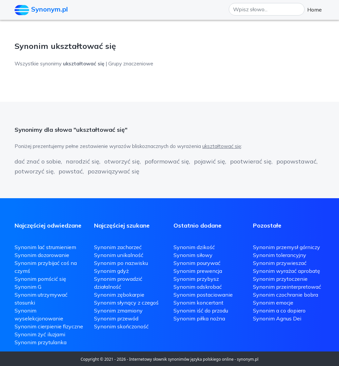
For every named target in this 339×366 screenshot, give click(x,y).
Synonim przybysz (196, 278)
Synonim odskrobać (197, 286)
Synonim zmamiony (118, 310)
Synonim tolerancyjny (279, 255)
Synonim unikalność (118, 255)
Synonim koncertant (198, 302)
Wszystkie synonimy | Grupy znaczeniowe (84, 63)
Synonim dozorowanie (42, 255)
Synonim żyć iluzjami (40, 334)
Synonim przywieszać (280, 263)
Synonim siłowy (193, 255)
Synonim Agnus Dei (277, 318)
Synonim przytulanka (41, 342)
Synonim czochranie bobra (285, 294)
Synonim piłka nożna (199, 318)
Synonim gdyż (111, 271)
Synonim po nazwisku (121, 263)
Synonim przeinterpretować (287, 286)
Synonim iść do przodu (200, 310)
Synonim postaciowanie (203, 294)
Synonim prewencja (197, 271)
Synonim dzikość (194, 247)
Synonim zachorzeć (118, 247)
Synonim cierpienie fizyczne (49, 326)
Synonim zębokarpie (119, 294)
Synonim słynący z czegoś (126, 302)
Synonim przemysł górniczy (286, 247)
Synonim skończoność (121, 326)
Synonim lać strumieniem (45, 247)
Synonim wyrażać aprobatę (286, 271)
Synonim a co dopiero (279, 310)
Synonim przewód (116, 318)
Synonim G (28, 286)
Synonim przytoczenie (280, 278)
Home (314, 9)
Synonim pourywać (196, 263)
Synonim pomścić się (40, 278)
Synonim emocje (273, 302)
